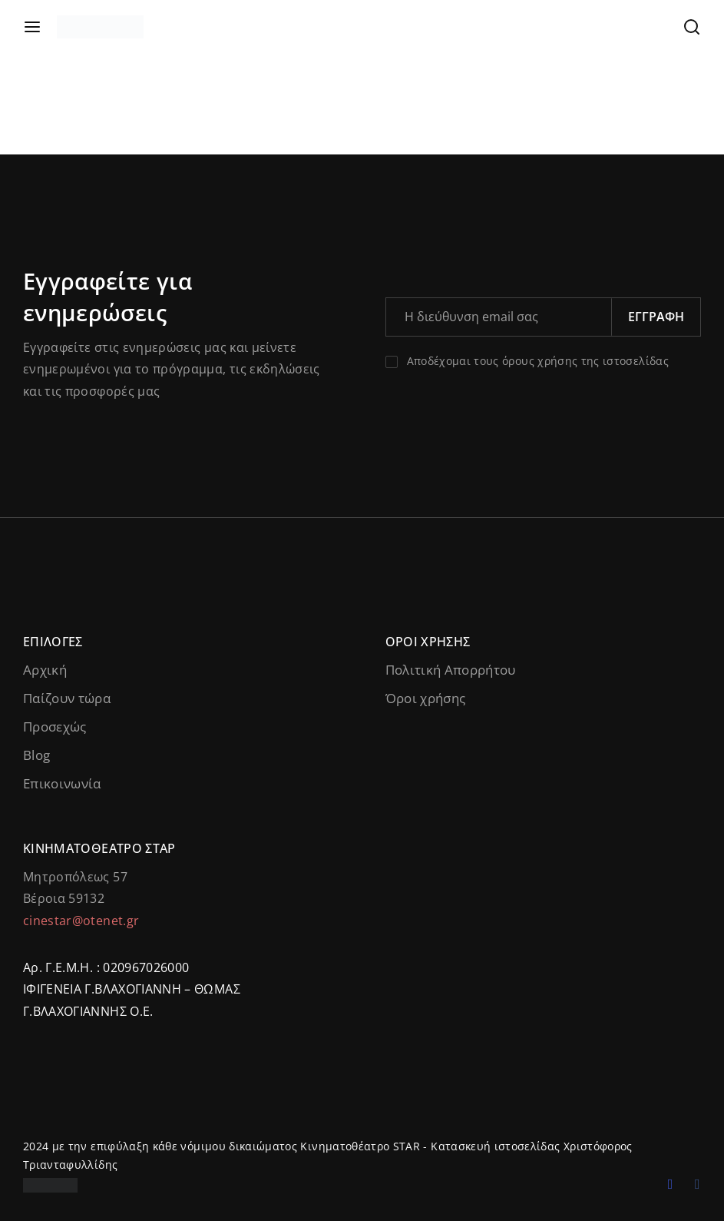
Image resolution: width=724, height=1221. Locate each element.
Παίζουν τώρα (67, 698)
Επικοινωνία (62, 783)
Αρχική (45, 670)
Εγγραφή (656, 316)
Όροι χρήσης (425, 698)
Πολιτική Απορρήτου (450, 670)
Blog (36, 755)
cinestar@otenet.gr (81, 920)
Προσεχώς (55, 726)
